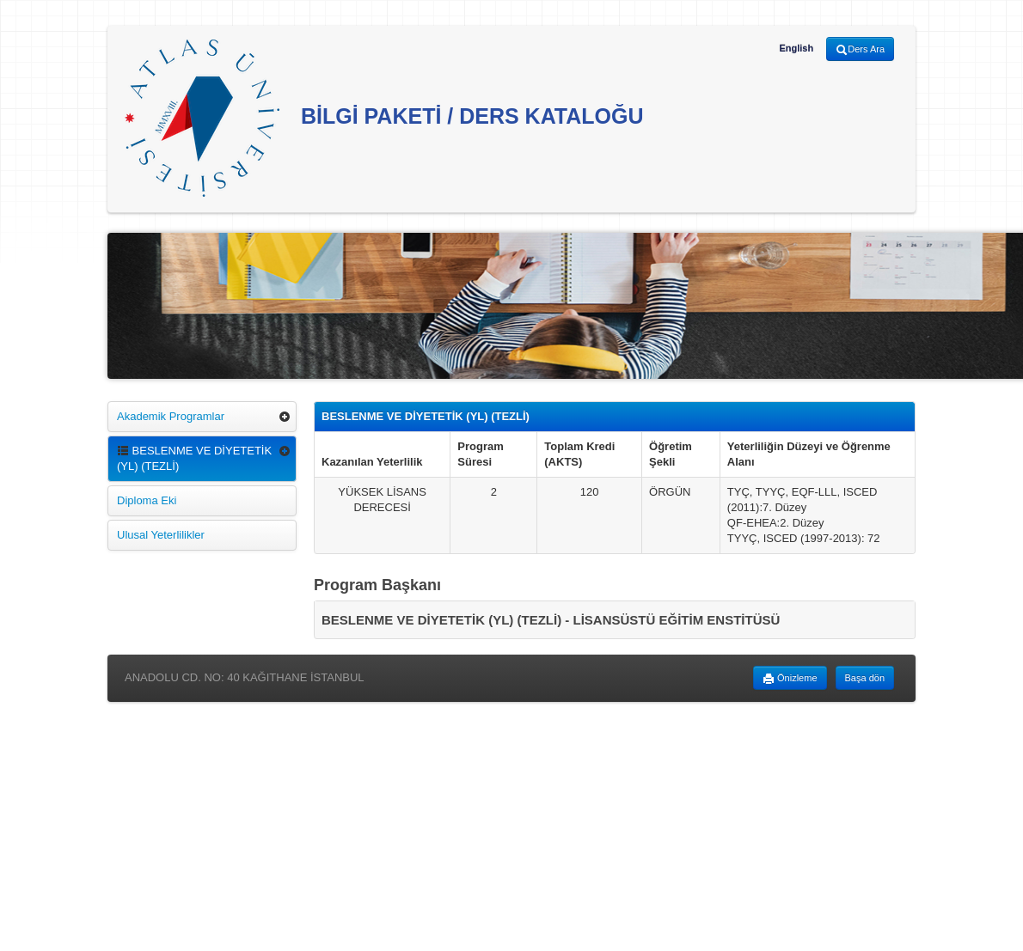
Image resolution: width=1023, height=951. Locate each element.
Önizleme (790, 679)
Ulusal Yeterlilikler (161, 534)
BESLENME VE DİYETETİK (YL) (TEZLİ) (194, 458)
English (796, 48)
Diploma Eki (146, 500)
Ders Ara (860, 50)
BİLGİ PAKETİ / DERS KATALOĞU (384, 118)
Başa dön (865, 678)
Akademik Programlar (170, 416)
